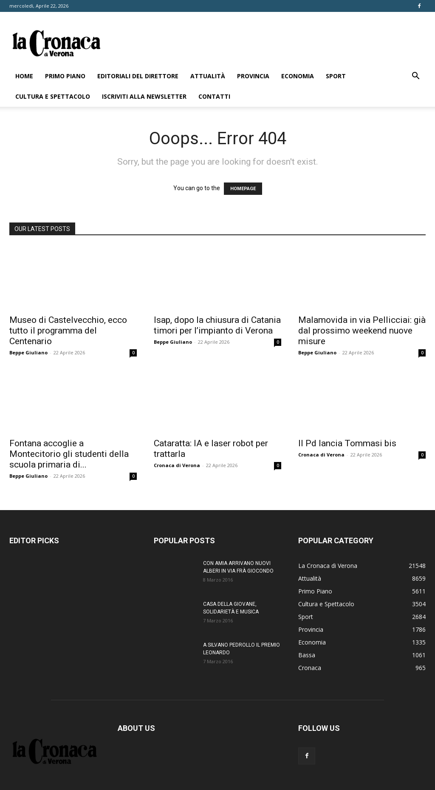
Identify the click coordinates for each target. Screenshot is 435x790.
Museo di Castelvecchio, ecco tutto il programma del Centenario (68, 330)
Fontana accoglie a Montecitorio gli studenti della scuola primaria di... (69, 454)
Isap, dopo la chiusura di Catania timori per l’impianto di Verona (217, 325)
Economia (297, 76)
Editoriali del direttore (137, 76)
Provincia (253, 76)
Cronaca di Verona (177, 465)
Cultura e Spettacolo (52, 96)
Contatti (214, 96)
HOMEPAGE (243, 188)
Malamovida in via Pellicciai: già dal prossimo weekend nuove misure (362, 330)
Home (24, 76)
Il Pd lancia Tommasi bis (347, 443)
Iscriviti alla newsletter (144, 96)
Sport (336, 76)
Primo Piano (65, 76)
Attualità (207, 76)
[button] (415, 77)
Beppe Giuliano (28, 352)
